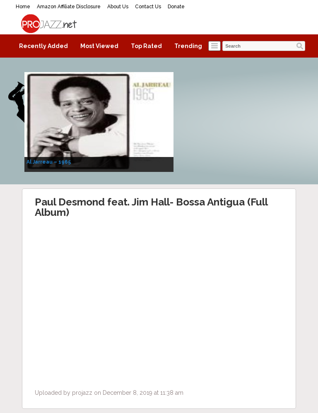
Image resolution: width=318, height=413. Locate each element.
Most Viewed (99, 46)
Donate (176, 7)
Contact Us (148, 7)
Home (23, 7)
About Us (117, 7)
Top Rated (146, 46)
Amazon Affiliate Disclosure (69, 7)
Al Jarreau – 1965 (48, 162)
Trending (188, 46)
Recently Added (43, 46)
